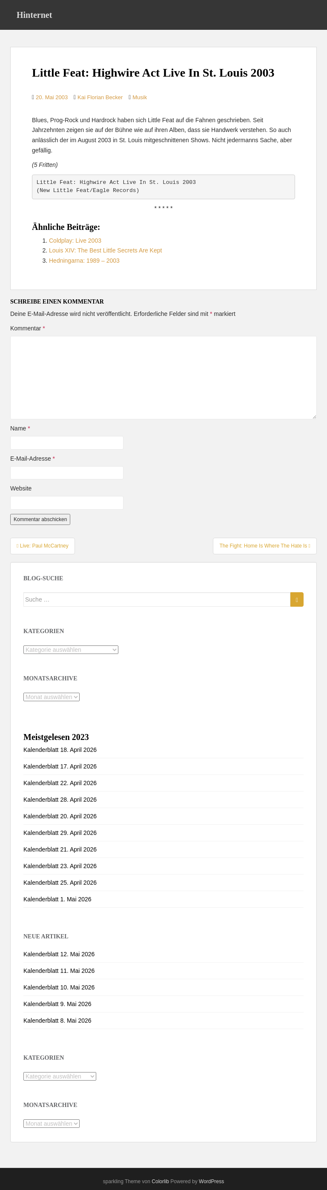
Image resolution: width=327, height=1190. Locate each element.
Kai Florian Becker (100, 97)
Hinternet (34, 15)
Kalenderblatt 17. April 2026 (60, 766)
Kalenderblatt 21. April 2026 (60, 849)
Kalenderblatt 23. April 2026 (60, 866)
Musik (139, 97)
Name (20, 428)
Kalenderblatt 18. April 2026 (60, 749)
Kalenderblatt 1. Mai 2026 (57, 899)
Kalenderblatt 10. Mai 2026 (59, 987)
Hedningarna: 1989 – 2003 (84, 260)
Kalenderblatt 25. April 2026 (60, 882)
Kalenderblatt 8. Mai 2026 (57, 1020)
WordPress (211, 1181)
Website (21, 488)
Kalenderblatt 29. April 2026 (60, 832)
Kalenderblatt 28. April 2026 (60, 799)
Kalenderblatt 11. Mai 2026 (59, 970)
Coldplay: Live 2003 (75, 240)
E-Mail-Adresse (32, 458)
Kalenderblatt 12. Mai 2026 (59, 954)
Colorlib (160, 1181)
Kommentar (27, 328)
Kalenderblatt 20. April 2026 (60, 816)
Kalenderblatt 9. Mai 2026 (57, 1004)
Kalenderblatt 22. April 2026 (60, 783)
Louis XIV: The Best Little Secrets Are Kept (105, 250)
